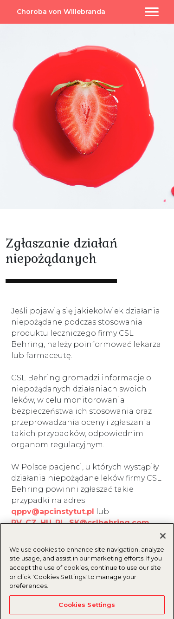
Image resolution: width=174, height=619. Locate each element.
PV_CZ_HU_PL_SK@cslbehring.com (80, 522)
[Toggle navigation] (151, 12)
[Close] (163, 538)
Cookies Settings (86, 606)
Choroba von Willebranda (61, 11)
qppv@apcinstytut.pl (52, 511)
